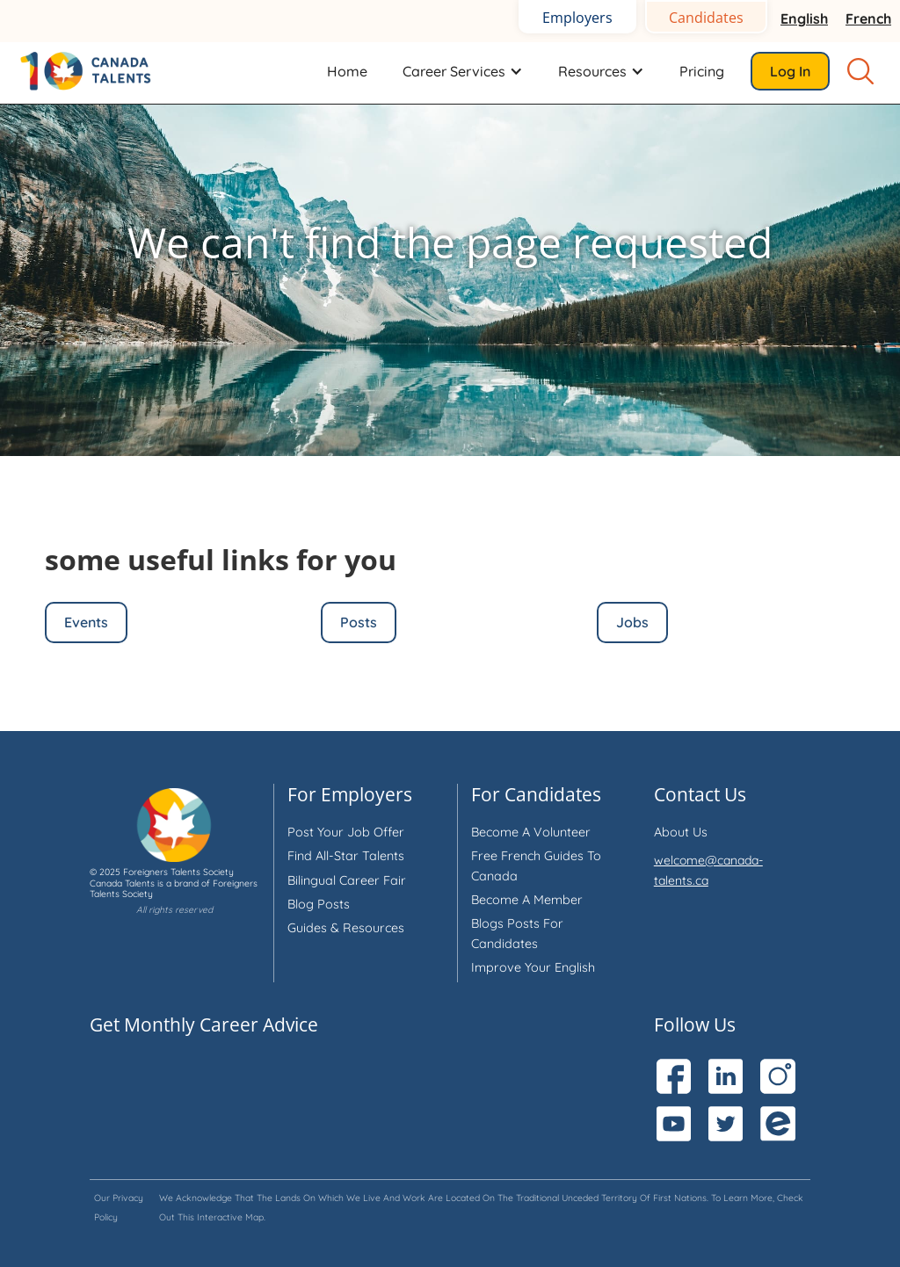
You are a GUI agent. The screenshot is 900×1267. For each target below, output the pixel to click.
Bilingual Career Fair (346, 880)
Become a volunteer (531, 832)
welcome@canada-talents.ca (708, 869)
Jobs (632, 622)
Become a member (527, 900)
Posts (358, 622)
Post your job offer (345, 832)
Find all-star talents (345, 856)
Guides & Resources (345, 928)
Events (86, 622)
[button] (463, 71)
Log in (790, 71)
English (804, 18)
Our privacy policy (118, 1207)
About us (681, 832)
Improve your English (533, 967)
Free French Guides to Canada (536, 865)
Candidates (706, 17)
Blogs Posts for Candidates (517, 933)
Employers (577, 17)
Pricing (701, 71)
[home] (97, 70)
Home (347, 71)
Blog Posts (318, 904)
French (868, 18)
